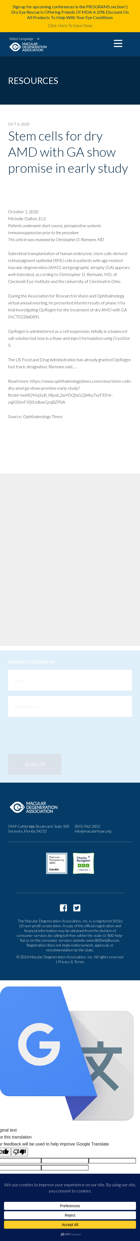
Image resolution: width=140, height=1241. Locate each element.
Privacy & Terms (71, 961)
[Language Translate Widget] (21, 39)
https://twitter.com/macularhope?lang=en (77, 908)
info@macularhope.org (93, 831)
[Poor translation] (19, 1152)
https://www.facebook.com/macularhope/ (63, 908)
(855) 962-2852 (87, 826)
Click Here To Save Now (70, 25)
